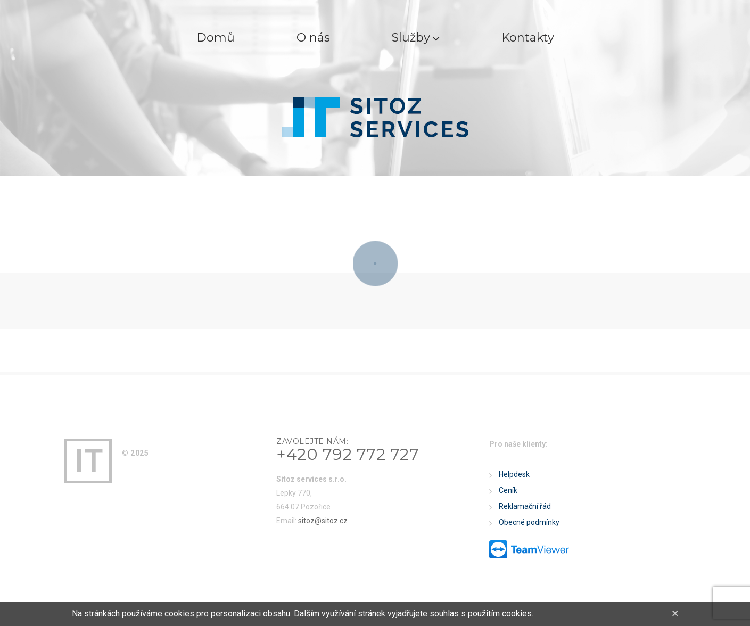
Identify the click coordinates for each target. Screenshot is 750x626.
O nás (313, 37)
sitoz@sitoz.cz (323, 520)
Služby (416, 37)
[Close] (675, 613)
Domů (215, 37)
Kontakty (527, 37)
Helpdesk (514, 474)
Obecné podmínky (529, 522)
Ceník (508, 490)
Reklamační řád (525, 506)
